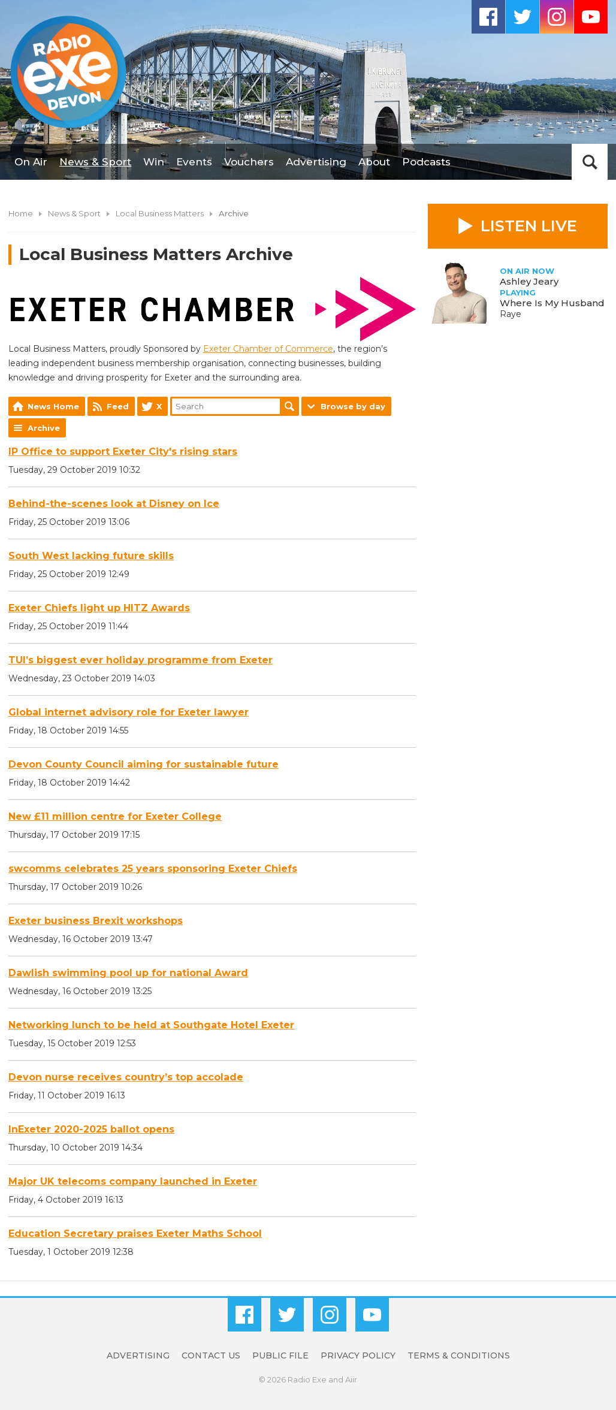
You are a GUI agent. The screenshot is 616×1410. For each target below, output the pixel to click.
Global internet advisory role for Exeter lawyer (128, 712)
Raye (510, 314)
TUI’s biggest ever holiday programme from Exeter (140, 660)
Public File (280, 1355)
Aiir (351, 1379)
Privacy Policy (358, 1355)
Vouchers (249, 162)
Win (153, 162)
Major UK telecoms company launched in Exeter (132, 1181)
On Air (30, 162)
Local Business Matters (160, 213)
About (374, 162)
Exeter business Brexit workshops (95, 920)
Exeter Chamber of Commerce (268, 348)
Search (289, 406)
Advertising (316, 162)
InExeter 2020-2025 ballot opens (91, 1129)
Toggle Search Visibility (590, 162)
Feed (118, 406)
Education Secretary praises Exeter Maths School (135, 1233)
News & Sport (95, 162)
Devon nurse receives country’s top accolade (125, 1077)
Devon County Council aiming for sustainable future (143, 764)
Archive (44, 428)
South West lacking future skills (91, 555)
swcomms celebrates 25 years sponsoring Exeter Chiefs (152, 868)
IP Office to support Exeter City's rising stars (122, 451)
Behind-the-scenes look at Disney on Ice (113, 503)
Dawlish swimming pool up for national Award (128, 973)
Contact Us (211, 1355)
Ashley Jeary (529, 281)
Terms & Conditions (458, 1355)
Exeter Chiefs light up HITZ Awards (99, 608)
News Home (53, 406)
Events (194, 162)
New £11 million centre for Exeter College (115, 816)
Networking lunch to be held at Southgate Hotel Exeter (151, 1025)
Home (20, 213)
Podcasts (426, 162)
